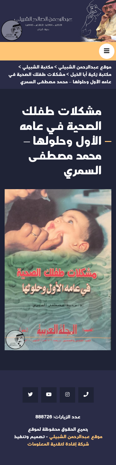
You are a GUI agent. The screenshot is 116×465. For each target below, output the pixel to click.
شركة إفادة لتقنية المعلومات (58, 444)
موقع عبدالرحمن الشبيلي (75, 436)
